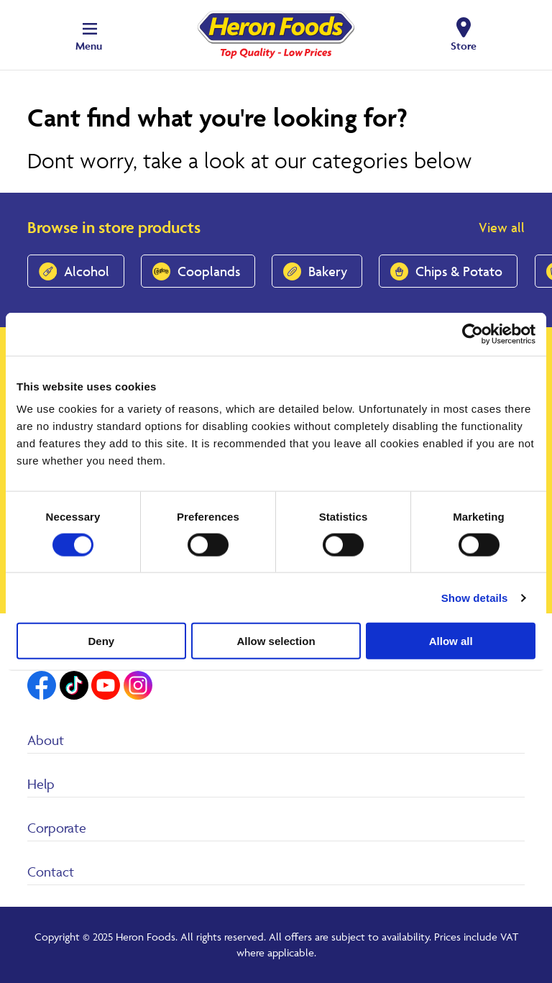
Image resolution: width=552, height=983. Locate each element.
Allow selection (275, 641)
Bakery (327, 271)
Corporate (56, 827)
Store (464, 45)
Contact (50, 871)
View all (502, 227)
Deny (101, 641)
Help (41, 783)
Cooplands (209, 271)
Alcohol (86, 271)
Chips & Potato (458, 271)
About (45, 740)
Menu (88, 45)
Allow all (451, 641)
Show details (474, 597)
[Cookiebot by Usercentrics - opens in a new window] (472, 333)
